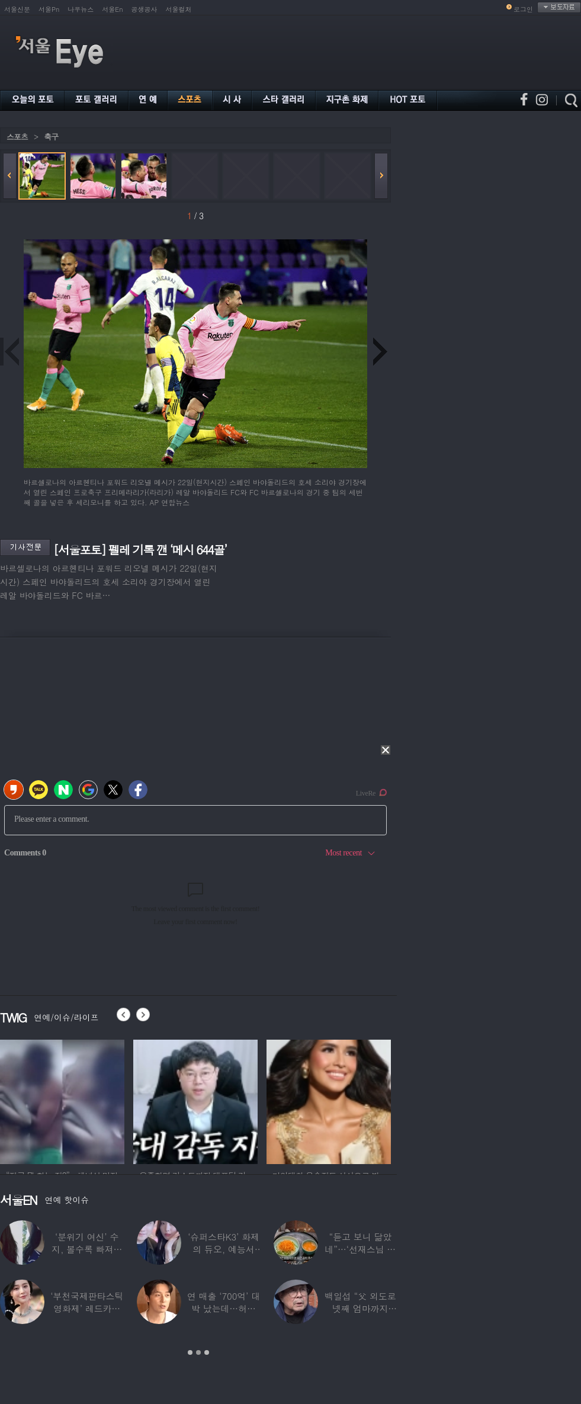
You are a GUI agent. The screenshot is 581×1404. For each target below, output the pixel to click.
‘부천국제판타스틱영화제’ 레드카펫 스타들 (86, 1308)
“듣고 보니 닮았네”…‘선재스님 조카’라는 (360, 1249)
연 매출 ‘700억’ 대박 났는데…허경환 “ (223, 1308)
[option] (62, 1100)
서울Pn (48, 9)
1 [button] (190, 1352)
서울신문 (17, 9)
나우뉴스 (81, 9)
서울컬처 (179, 9)
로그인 (523, 9)
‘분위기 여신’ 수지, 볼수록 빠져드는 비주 (87, 1249)
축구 (51, 136)
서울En (112, 9)
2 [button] (198, 1352)
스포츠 (17, 136)
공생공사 (144, 9)
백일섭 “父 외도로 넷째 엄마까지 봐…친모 (360, 1308)
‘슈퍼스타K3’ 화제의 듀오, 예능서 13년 (223, 1249)
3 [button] (206, 1352)
